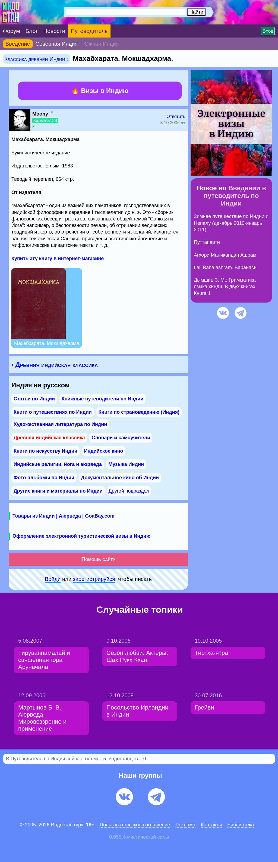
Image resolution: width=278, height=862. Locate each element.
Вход (268, 31)
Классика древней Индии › (36, 59)
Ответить (176, 116)
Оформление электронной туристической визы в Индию (81, 536)
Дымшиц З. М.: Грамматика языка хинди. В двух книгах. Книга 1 (225, 286)
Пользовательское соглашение (135, 824)
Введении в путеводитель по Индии (235, 195)
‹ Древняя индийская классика (54, 364)
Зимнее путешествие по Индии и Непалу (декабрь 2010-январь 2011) (231, 223)
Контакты (211, 824)
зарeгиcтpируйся (94, 579)
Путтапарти (207, 242)
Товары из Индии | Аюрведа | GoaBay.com (63, 516)
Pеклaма (185, 824)
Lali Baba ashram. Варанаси (225, 267)
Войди (53, 579)
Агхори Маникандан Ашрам (225, 255)
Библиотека (240, 824)
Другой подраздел (128, 491)
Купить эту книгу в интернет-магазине (57, 258)
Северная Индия (57, 44)
